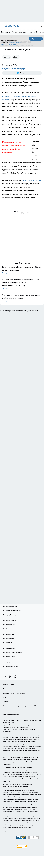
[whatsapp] (22, 212)
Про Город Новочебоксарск (12, 611)
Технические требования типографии (15, 689)
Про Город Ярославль (10, 615)
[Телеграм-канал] (22, 73)
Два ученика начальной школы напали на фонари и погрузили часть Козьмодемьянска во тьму (22, 284)
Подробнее (6, 781)
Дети (15, 56)
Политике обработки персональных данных (11, 43)
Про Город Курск (8, 634)
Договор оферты (8, 685)
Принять (35, 39)
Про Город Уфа (8, 642)
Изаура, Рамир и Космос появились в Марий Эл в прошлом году (22, 270)
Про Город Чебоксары (10, 606)
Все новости (5, 32)
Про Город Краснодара (10, 666)
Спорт (7, 56)
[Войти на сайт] (40, 25)
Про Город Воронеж (9, 620)
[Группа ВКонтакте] (4, 676)
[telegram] (29, 212)
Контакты (6, 701)
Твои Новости (7, 629)
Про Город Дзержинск (10, 656)
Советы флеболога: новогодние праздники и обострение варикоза (22, 298)
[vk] (16, 212)
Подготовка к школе (19, 32)
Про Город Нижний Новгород (12, 652)
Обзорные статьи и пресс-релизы (14, 693)
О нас (4, 697)
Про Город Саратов (9, 648)
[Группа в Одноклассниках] (9, 676)
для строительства (31, 180)
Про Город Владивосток (10, 662)
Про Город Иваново (9, 624)
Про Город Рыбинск (9, 638)
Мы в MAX (33, 32)
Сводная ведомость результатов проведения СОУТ (19, 706)
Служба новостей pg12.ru (15, 68)
